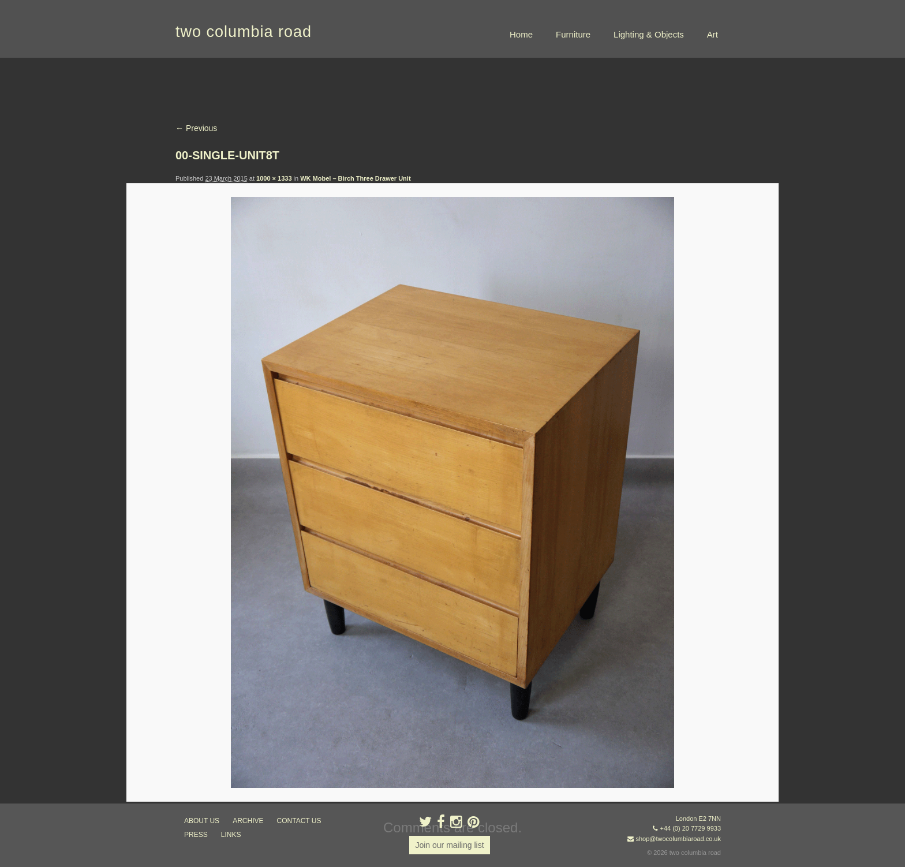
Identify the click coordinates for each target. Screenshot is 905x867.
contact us (299, 821)
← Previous (196, 128)
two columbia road (243, 31)
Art (712, 34)
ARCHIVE (248, 821)
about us (201, 821)
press (196, 835)
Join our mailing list (449, 845)
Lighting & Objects (649, 34)
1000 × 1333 (273, 178)
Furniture (573, 34)
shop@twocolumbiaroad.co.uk (678, 838)
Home (521, 34)
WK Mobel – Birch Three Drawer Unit (355, 178)
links (231, 835)
